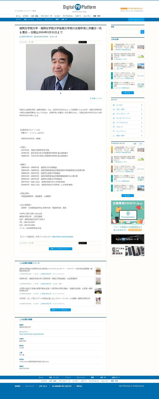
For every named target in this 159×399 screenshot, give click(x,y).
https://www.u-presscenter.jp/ (62, 237)
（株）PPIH (119, 69)
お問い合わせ (43, 386)
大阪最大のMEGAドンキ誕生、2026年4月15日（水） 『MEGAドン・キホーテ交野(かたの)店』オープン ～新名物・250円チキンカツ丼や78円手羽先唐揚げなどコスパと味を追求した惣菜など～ (124, 68)
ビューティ (87, 16)
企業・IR (64, 19)
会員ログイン (116, 377)
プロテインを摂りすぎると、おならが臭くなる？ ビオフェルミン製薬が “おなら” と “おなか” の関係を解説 (124, 75)
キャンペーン (49, 19)
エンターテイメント (123, 118)
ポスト (83, 42)
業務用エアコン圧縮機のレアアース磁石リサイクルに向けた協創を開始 (124, 84)
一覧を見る (126, 92)
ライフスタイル (68, 16)
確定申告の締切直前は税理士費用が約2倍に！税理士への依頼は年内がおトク (124, 55)
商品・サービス (29, 19)
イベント (39, 19)
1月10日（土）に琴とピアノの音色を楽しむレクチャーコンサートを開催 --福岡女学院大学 (54, 298)
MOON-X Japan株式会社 (123, 49)
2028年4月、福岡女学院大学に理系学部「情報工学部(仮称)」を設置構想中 (48, 279)
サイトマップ (29, 386)
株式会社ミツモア (121, 59)
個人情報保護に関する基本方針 (62, 386)
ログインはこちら (135, 19)
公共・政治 (34, 16)
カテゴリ (18, 19)
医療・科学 (96, 16)
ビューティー (121, 131)
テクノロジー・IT (46, 16)
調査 (57, 19)
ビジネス (25, 16)
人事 (32, 42)
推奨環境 (17, 386)
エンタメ (57, 16)
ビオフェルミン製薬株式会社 (125, 78)
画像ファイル (97, 98)
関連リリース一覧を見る (59, 310)
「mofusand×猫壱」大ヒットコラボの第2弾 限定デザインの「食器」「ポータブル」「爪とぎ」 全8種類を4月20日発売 (124, 47)
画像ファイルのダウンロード (60, 249)
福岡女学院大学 (27, 37)
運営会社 (79, 386)
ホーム (18, 16)
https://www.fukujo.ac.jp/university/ (31, 334)
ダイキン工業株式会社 (123, 88)
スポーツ (78, 16)
